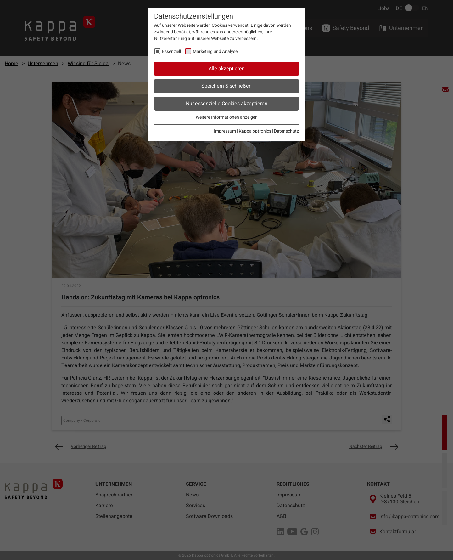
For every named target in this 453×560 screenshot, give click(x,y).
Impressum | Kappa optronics (242, 131)
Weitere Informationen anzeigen (227, 117)
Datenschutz (286, 131)
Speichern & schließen (226, 86)
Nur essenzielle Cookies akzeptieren (226, 103)
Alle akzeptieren (227, 68)
